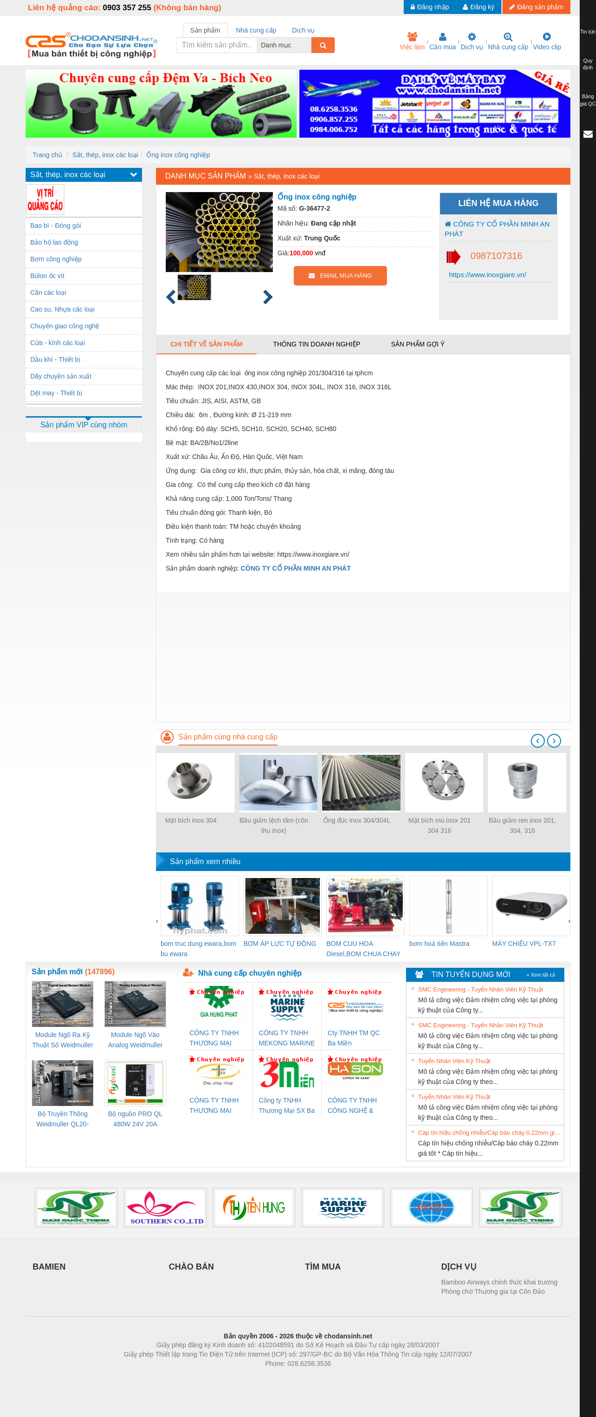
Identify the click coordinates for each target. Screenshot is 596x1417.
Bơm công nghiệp (55, 259)
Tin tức (588, 31)
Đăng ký (478, 7)
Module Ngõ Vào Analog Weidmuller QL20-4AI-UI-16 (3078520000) (135, 1040)
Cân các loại (48, 292)
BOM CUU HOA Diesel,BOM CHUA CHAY (363, 949)
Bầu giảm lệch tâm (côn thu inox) (273, 825)
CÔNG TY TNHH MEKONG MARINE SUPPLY (287, 1038)
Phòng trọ (238, 1377)
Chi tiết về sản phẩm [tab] (206, 344)
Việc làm (412, 41)
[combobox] (308, 45)
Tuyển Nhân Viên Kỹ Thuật (454, 1061)
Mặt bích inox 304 (191, 820)
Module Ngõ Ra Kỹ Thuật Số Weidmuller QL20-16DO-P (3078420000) (62, 1040)
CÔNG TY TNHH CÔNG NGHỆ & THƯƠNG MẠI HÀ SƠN (354, 1106)
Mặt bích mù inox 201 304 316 (439, 825)
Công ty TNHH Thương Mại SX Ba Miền (287, 1106)
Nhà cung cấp (508, 41)
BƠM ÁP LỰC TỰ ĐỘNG (280, 943)
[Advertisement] (363, 657)
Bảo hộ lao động (54, 242)
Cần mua (442, 41)
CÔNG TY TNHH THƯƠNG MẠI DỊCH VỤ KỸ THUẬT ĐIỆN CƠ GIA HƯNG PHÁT (215, 1038)
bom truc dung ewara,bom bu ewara (199, 949)
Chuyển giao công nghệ (64, 326)
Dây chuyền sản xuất (60, 376)
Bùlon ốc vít (47, 275)
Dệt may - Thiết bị (56, 393)
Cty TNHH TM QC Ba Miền (354, 1038)
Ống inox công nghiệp (178, 155)
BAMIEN (49, 1266)
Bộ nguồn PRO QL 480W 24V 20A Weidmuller (135, 1119)
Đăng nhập (430, 7)
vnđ (320, 253)
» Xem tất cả (540, 975)
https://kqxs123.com (342, 1377)
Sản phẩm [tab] (205, 30)
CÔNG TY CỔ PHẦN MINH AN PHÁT (497, 229)
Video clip (547, 41)
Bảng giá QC (588, 99)
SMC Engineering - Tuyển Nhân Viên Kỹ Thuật (480, 989)
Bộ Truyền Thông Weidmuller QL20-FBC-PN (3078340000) (62, 1119)
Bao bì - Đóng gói (55, 225)
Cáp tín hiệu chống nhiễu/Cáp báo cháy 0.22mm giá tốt (490, 1132)
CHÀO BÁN (191, 1266)
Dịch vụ (472, 41)
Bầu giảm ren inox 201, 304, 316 (522, 825)
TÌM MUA (323, 1266)
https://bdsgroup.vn (285, 1377)
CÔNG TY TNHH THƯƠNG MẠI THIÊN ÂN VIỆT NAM (214, 1106)
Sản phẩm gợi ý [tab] (418, 344)
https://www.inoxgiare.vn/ (486, 275)
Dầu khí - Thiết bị (55, 359)
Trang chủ (47, 155)
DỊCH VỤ (458, 1266)
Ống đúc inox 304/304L (357, 820)
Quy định (588, 64)
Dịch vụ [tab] (303, 30)
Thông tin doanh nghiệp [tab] (316, 344)
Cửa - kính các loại (57, 342)
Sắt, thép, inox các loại (105, 155)
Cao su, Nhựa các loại (62, 309)
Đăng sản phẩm (536, 7)
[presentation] (538, 741)
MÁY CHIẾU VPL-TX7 (524, 943)
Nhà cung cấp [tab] (256, 30)
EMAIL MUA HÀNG (340, 275)
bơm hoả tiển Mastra (439, 943)
